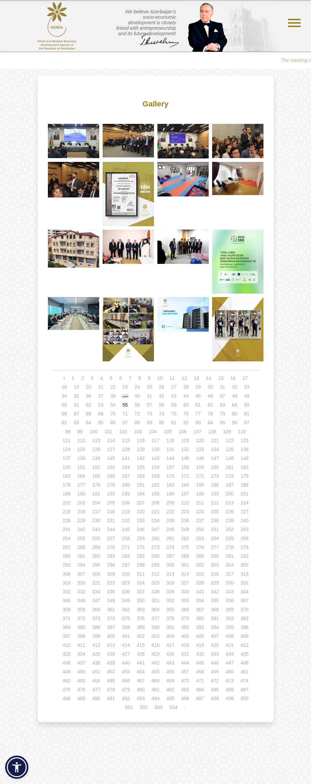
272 (140, 547)
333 (81, 591)
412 (96, 645)
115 (126, 440)
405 (185, 636)
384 (66, 627)
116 (140, 440)
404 (170, 636)
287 (170, 556)
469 (170, 680)
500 (244, 698)
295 (96, 565)
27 (174, 387)
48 (234, 396)
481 (155, 689)
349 (126, 600)
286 (155, 556)
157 (170, 467)
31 (222, 387)
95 (222, 422)
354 (200, 600)
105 (167, 431)
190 (81, 494)
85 (101, 422)
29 (198, 387)
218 (111, 511)
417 (170, 645)
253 (244, 529)
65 (247, 405)
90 (162, 422)
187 (230, 485)
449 (66, 671)
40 (137, 396)
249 (185, 529)
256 (96, 538)
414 (126, 645)
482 (170, 689)
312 (155, 574)
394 (215, 627)
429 (155, 654)
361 (111, 609)
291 (230, 556)
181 (140, 485)
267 (66, 547)
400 (111, 636)
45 (198, 396)
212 (215, 502)
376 (140, 618)
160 (215, 467)
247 (155, 529)
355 (215, 600)
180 (126, 485)
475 (66, 689)
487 (244, 689)
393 (200, 627)
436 (66, 663)
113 (96, 440)
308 (96, 574)
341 (200, 591)
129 (140, 449)
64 (234, 405)
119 (185, 440)
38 (113, 396)
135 (230, 449)
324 (140, 583)
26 (162, 387)
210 (185, 502)
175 (244, 476)
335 (111, 591)
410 (66, 645)
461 (244, 671)
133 (200, 449)
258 (126, 538)
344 (244, 591)
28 (186, 387)
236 (185, 520)
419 (200, 645)
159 (200, 467)
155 (140, 467)
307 (81, 574)
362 (126, 609)
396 (244, 627)
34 (64, 396)
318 (244, 574)
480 (140, 689)
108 (212, 431)
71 (125, 413)
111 (66, 440)
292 (244, 556)
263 (200, 538)
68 (88, 413)
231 (111, 520)
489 (81, 698)
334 (96, 591)
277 (215, 547)
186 (215, 485)
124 (66, 449)
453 (126, 671)
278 (230, 547)
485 (215, 689)
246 (140, 529)
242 (81, 529)
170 (170, 476)
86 (113, 422)
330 (230, 583)
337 (140, 591)
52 (88, 405)
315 (200, 574)
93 (198, 422)
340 (185, 591)
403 (155, 636)
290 (215, 556)
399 (96, 636)
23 (125, 387)
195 (155, 494)
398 (81, 636)
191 (96, 494)
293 (66, 565)
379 (185, 618)
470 (185, 680)
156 (155, 467)
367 (200, 609)
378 (170, 618)
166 (111, 476)
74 (162, 413)
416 (155, 645)
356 (230, 600)
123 (244, 440)
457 (185, 671)
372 (81, 618)
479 (126, 689)
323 (126, 583)
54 (113, 405)
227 (244, 511)
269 (96, 547)
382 (230, 618)
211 (200, 502)
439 (111, 663)
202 (66, 502)
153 (111, 467)
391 (170, 627)
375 (126, 618)
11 (172, 378)
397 (66, 636)
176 (66, 485)
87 (125, 422)
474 (244, 680)
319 (66, 583)
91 (174, 422)
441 (140, 663)
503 (159, 707)
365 (170, 609)
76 (186, 413)
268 (81, 547)
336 (126, 591)
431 (185, 654)
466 (126, 680)
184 (185, 485)
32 (234, 387)
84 (88, 422)
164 (81, 476)
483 (185, 689)
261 (170, 538)
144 (170, 458)
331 (244, 583)
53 (101, 405)
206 (126, 502)
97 (247, 422)
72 (137, 413)
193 (126, 494)
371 (66, 618)
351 (155, 600)
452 (111, 671)
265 (230, 538)
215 (66, 511)
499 (230, 698)
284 (126, 556)
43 (174, 396)
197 (185, 494)
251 (215, 529)
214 (244, 502)
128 (126, 449)
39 (125, 396)
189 (66, 494)
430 (170, 654)
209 (170, 502)
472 (215, 680)
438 (96, 663)
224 (200, 511)
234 (155, 520)
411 (81, 645)
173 (215, 476)
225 (215, 511)
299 (155, 565)
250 (200, 529)
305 (244, 565)
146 (200, 458)
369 (230, 609)
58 (162, 405)
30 (210, 387)
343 (230, 591)
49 (247, 396)
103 (138, 431)
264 (215, 538)
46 (210, 396)
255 (81, 538)
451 (96, 671)
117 (155, 440)
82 (64, 422)
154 (126, 467)
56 (137, 405)
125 (81, 449)
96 (234, 422)
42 (162, 396)
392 (185, 627)
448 (244, 663)
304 (230, 565)
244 (111, 529)
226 (230, 511)
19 (76, 387)
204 (96, 502)
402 (140, 636)
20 (88, 387)
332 (66, 591)
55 (125, 405)
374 (111, 618)
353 (185, 600)
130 (155, 449)
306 (66, 574)
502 (144, 707)
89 (149, 422)
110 (242, 431)
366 (185, 609)
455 (155, 671)
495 (170, 698)
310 (126, 574)
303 (215, 565)
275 (185, 547)
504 (173, 707)
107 (197, 431)
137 (66, 458)
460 (230, 671)
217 (96, 511)
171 (185, 476)
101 (108, 431)
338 (155, 591)
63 (222, 405)
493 (140, 698)
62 (210, 405)
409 (244, 636)
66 (64, 413)
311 (140, 574)
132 (185, 449)
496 (185, 698)
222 (170, 511)
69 (101, 413)
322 (111, 583)
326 (170, 583)
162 (244, 467)
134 (215, 449)
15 (221, 378)
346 (81, 600)
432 (200, 654)
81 (247, 413)
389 (140, 627)
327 (185, 583)
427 (126, 654)
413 (111, 645)
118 (170, 440)
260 (155, 538)
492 (126, 698)
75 (174, 413)
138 (81, 458)
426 (111, 654)
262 (185, 538)
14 (208, 378)
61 (198, 405)
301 (185, 565)
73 (149, 413)
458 (200, 671)
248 (170, 529)
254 (66, 538)
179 (111, 485)
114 (111, 440)
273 (155, 547)
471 (200, 680)
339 (170, 591)
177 (81, 485)
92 (186, 422)
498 (215, 698)
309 (111, 574)
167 (126, 476)
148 (230, 458)
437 (81, 663)
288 (185, 556)
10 (160, 378)
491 (111, 698)
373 (96, 618)
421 (230, 645)
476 (81, 689)
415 (140, 645)
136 (244, 449)
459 (215, 671)
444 (185, 663)
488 (66, 698)
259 (140, 538)
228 (66, 520)
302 (200, 565)
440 (126, 663)
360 (96, 609)
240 (244, 520)
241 (66, 529)
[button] (17, 767)
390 (155, 627)
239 (230, 520)
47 (222, 396)
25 (149, 387)
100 (94, 431)
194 (140, 494)
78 (210, 413)
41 (149, 396)
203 (81, 502)
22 (113, 387)
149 (244, 458)
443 (170, 663)
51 (76, 405)
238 (215, 520)
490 (96, 698)
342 (215, 591)
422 (244, 645)
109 (227, 431)
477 (96, 689)
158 (185, 467)
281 (81, 556)
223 (185, 511)
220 (140, 511)
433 (215, 654)
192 (111, 494)
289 (200, 556)
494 (155, 698)
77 (198, 413)
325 (155, 583)
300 (170, 565)
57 (149, 405)
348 (111, 600)
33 (247, 387)
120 (200, 440)
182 (155, 485)
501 (129, 707)
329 (215, 583)
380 (200, 618)
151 (81, 467)
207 (140, 502)
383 (244, 618)
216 (81, 511)
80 (234, 413)
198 (200, 494)
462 (66, 680)
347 (96, 600)
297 (126, 565)
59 (174, 405)
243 (96, 529)
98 (67, 431)
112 (81, 440)
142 (140, 458)
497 (200, 698)
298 (140, 565)
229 (81, 520)
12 (184, 378)
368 (215, 609)
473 (230, 680)
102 (123, 431)
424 (81, 654)
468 (155, 680)
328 (200, 583)
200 (230, 494)
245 (126, 529)
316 (215, 574)
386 (96, 627)
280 (66, 556)
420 (215, 645)
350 (140, 600)
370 (244, 609)
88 (137, 422)
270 (111, 547)
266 (244, 538)
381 (215, 618)
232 (126, 520)
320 (81, 583)
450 (81, 671)
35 (76, 396)
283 (111, 556)
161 (230, 467)
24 (137, 387)
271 (126, 547)
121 (215, 440)
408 (230, 636)
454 (140, 671)
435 (244, 654)
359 (81, 609)
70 (113, 413)
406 (200, 636)
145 (185, 458)
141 (126, 458)
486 (230, 689)
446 (215, 663)
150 (66, 467)
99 (80, 431)
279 (244, 547)
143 (155, 458)
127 (111, 449)
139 (96, 458)
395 (230, 627)
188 (244, 485)
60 (186, 405)
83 (76, 422)
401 (126, 636)
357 (244, 600)
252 (230, 529)
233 (140, 520)
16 (233, 378)
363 (140, 609)
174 (230, 476)
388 (126, 627)
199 (215, 494)
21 (101, 387)
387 (111, 627)
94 (210, 422)
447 (230, 663)
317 (230, 574)
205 (111, 502)
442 (155, 663)
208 (155, 502)
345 (66, 600)
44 (186, 396)
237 (200, 520)
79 (222, 413)
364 (155, 609)
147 (215, 458)
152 (96, 467)
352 (170, 600)
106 (182, 431)
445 (200, 663)
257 (111, 538)
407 (215, 636)
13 (196, 378)
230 (96, 520)
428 (140, 654)
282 (96, 556)
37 (101, 396)
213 (230, 502)
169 (155, 476)
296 (111, 565)
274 (170, 547)
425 (96, 654)
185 (200, 485)
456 (170, 671)
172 (200, 476)
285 (140, 556)
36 (88, 396)
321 (96, 583)
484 (200, 689)
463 (81, 680)
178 (96, 485)
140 (111, 458)
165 (96, 476)
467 (140, 680)
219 (126, 511)
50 (64, 405)
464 (96, 680)
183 (170, 485)
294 (81, 565)
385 (81, 627)
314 (185, 574)
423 (66, 654)
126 (96, 449)
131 (170, 449)
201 (244, 494)
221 (155, 511)
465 (111, 680)
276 (200, 547)
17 (245, 378)
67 (76, 413)
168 (140, 476)
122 (230, 440)
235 (170, 520)
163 (66, 476)
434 (230, 654)
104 (153, 431)
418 (185, 645)
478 (111, 689)
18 (64, 387)
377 (155, 618)
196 (170, 494)
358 (66, 609)
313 (170, 574)
